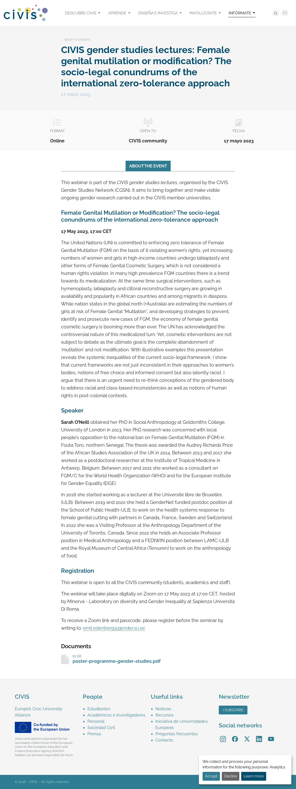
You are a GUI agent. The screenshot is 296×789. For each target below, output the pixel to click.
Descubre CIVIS (81, 13)
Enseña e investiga (158, 13)
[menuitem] (83, 13)
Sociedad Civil (101, 727)
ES (285, 13)
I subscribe (233, 710)
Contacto (164, 740)
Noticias (163, 708)
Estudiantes (98, 708)
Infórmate (240, 13)
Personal (96, 721)
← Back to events (75, 39)
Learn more (254, 776)
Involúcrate (204, 13)
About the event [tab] (148, 165)
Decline (230, 776)
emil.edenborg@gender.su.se (114, 628)
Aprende (117, 13)
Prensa (94, 733)
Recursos (164, 715)
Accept (211, 776)
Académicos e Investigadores (116, 715)
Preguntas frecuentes (176, 733)
